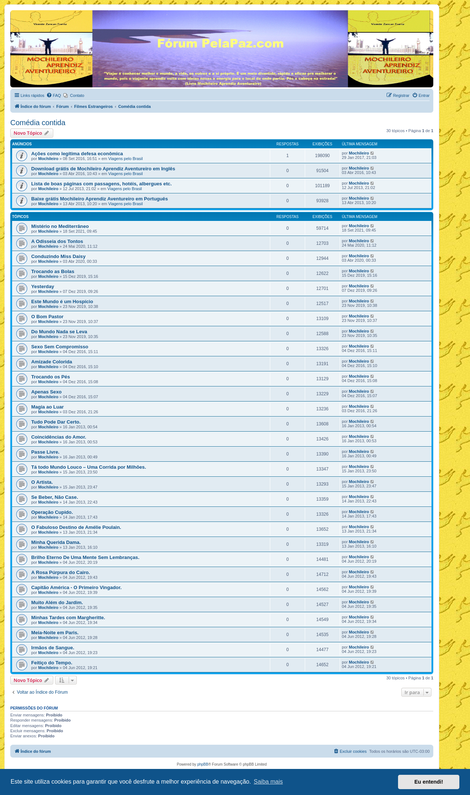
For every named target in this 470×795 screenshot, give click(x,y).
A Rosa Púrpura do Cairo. (60, 572)
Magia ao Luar (47, 407)
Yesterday (42, 286)
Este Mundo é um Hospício (62, 301)
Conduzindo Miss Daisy (58, 256)
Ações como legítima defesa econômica (77, 153)
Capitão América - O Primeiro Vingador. (76, 587)
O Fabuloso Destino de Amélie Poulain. (76, 527)
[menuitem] (53, 95)
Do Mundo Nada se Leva (59, 331)
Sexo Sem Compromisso (59, 346)
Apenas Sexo (46, 392)
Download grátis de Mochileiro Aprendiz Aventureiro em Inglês (103, 168)
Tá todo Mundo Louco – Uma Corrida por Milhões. (88, 467)
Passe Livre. (45, 452)
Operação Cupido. (52, 512)
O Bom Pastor (47, 316)
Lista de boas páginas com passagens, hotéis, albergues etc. (101, 183)
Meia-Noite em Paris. (55, 632)
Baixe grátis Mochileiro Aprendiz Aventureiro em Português (99, 199)
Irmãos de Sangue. (52, 647)
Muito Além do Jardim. (57, 602)
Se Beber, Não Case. (54, 497)
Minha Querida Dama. (56, 542)
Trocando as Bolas (52, 271)
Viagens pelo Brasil (125, 158)
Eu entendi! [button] (429, 782)
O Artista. (42, 482)
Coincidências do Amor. (58, 437)
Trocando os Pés (50, 377)
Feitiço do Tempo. (51, 662)
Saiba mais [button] (268, 781)
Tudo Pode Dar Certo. (56, 422)
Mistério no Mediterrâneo (60, 226)
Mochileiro (48, 158)
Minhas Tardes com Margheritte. (68, 617)
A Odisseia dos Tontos (57, 241)
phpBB (202, 764)
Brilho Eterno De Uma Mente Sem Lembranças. (85, 557)
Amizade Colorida (51, 361)
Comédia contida (37, 123)
